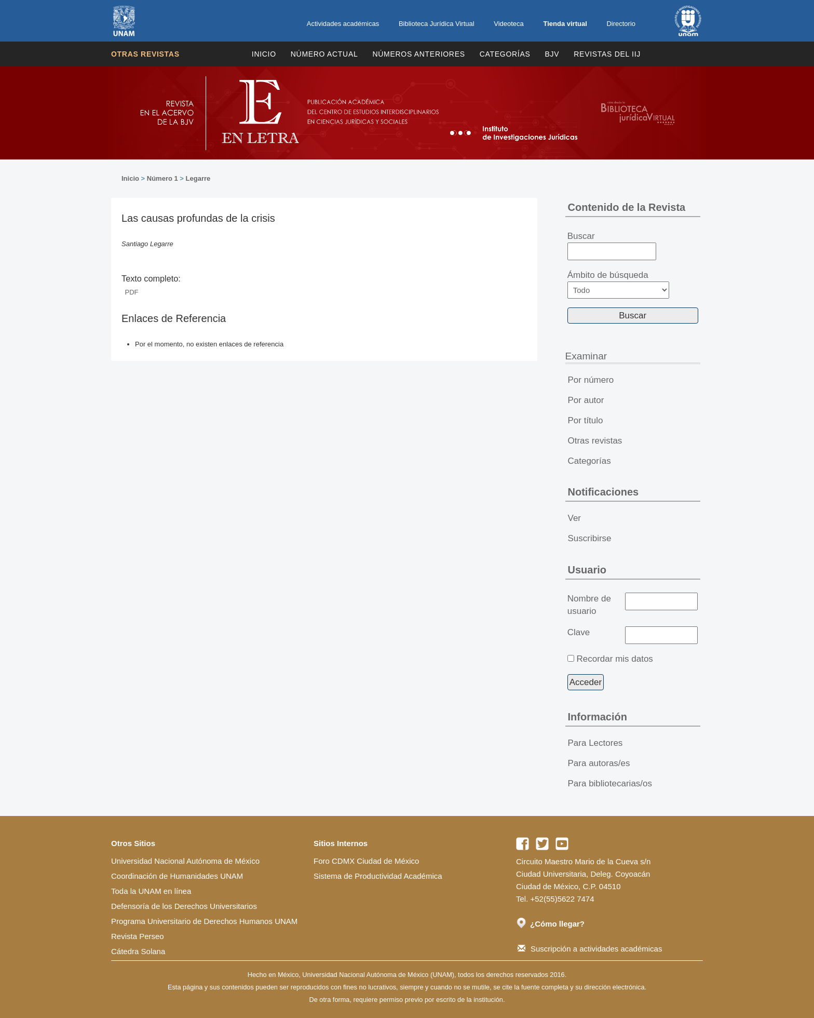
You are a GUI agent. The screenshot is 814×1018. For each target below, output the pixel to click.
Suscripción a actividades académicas (590, 948)
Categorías (505, 54)
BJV (552, 54)
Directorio (620, 24)
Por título (585, 420)
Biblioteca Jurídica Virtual (436, 24)
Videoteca (509, 24)
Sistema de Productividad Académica (378, 876)
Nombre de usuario (589, 605)
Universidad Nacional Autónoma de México (185, 860)
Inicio (264, 54)
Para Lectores (595, 743)
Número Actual (324, 54)
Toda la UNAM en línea (151, 891)
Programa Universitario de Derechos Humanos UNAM (204, 921)
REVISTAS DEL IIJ (607, 54)
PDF (132, 292)
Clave (578, 632)
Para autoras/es (599, 763)
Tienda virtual (565, 24)
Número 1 (162, 178)
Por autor (586, 400)
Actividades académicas (343, 24)
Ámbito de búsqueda (618, 284)
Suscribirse (590, 538)
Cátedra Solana (138, 951)
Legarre (198, 178)
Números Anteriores (418, 54)
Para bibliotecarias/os (610, 783)
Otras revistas (145, 54)
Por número (591, 380)
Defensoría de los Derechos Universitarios (184, 906)
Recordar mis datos (614, 659)
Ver (574, 518)
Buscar (611, 245)
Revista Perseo (137, 936)
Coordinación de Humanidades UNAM (177, 876)
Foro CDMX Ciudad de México (366, 860)
